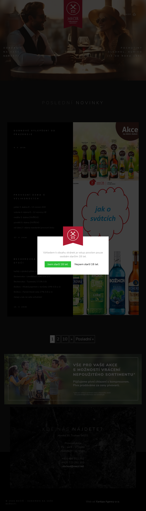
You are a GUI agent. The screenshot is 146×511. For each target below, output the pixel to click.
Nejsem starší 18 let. (87, 264)
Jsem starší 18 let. (57, 264)
